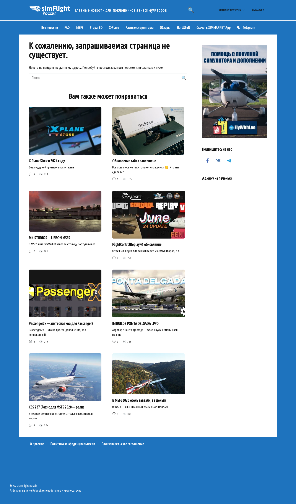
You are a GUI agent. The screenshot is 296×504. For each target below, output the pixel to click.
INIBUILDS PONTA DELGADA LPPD (135, 323)
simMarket (258, 10)
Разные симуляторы (139, 28)
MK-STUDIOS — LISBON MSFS (49, 238)
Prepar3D (96, 28)
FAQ (67, 28)
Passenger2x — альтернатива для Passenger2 (61, 323)
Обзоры (165, 28)
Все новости (49, 28)
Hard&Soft (183, 28)
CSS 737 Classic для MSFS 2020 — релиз (56, 407)
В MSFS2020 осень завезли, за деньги (139, 400)
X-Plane (114, 28)
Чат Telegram (246, 28)
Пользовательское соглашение (122, 444)
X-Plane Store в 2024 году (47, 161)
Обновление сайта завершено (134, 161)
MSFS (79, 28)
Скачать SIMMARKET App (214, 28)
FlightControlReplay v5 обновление (136, 244)
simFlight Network (229, 10)
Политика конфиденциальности (72, 444)
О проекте (37, 444)
